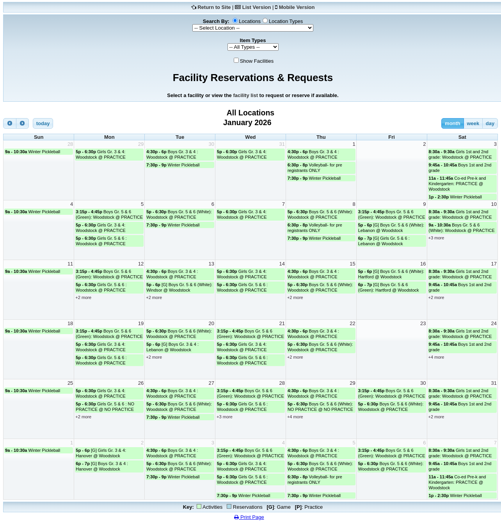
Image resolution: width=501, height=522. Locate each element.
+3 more (436, 237)
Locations (250, 21)
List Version (256, 7)
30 (211, 144)
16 (423, 264)
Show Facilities (257, 61)
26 (141, 383)
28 (70, 144)
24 (494, 323)
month (452, 123)
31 (281, 144)
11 (70, 264)
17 (494, 264)
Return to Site (214, 7)
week (473, 123)
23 (423, 323)
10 (494, 204)
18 (70, 323)
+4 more (436, 357)
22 (352, 323)
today (43, 123)
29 (141, 144)
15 (352, 264)
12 (141, 264)
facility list (245, 95)
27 (211, 383)
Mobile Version (297, 7)
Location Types (286, 21)
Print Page (249, 517)
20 (211, 323)
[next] (22, 123)
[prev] (9, 123)
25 (70, 383)
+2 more (83, 297)
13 (211, 264)
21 (281, 323)
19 (141, 323)
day (490, 123)
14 (281, 264)
